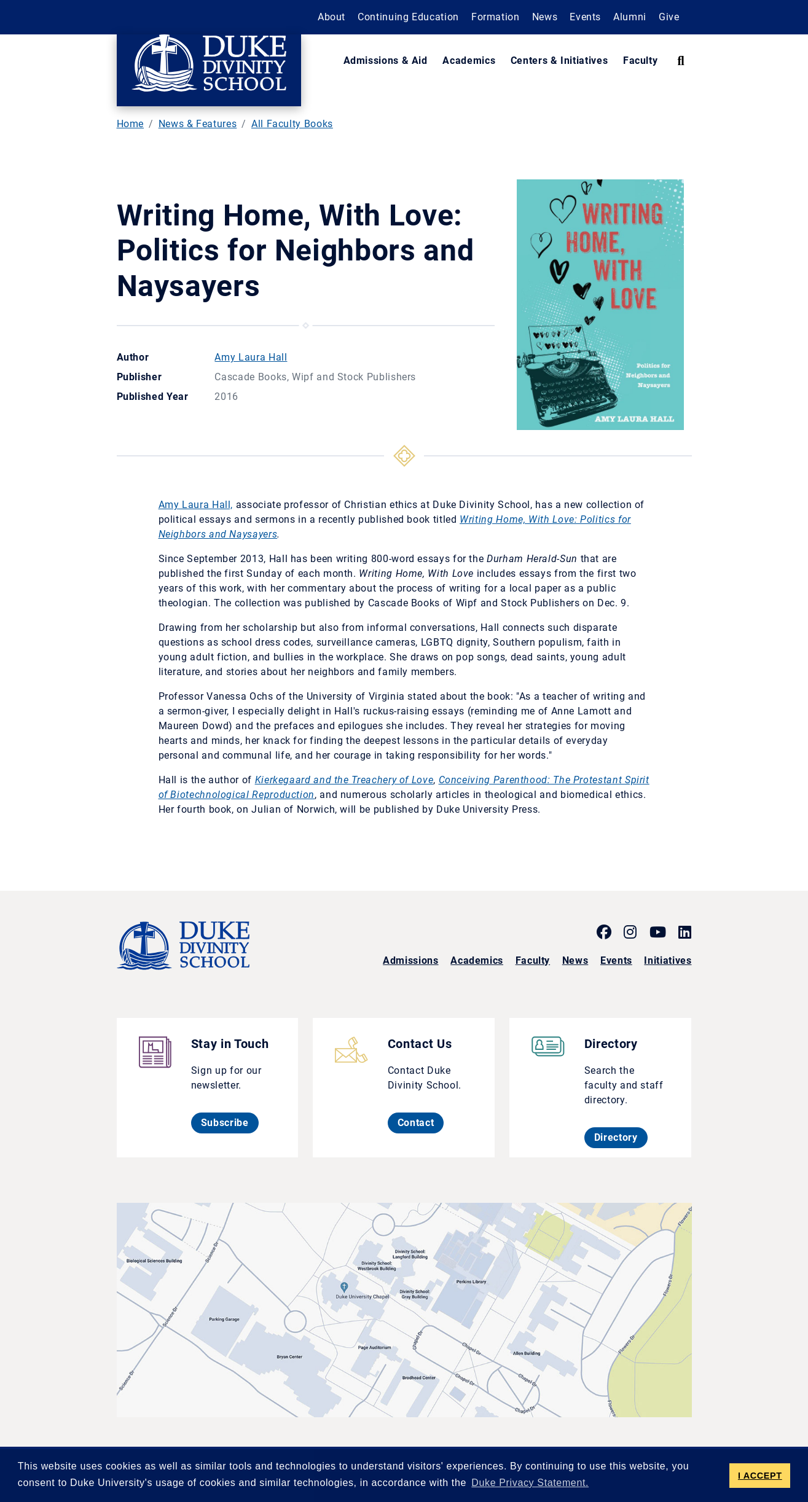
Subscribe (230, 1122)
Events (616, 960)
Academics (476, 960)
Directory (621, 1137)
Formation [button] (495, 17)
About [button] (331, 17)
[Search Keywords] (680, 60)
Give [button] (669, 17)
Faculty (533, 960)
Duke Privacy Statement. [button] (530, 1482)
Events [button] (585, 17)
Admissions (410, 960)
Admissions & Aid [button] (385, 60)
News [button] (545, 17)
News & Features (198, 124)
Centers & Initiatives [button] (559, 60)
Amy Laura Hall (250, 357)
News (575, 960)
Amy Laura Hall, (196, 504)
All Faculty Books (292, 124)
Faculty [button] (640, 60)
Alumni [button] (629, 17)
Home (130, 124)
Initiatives (667, 960)
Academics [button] (468, 60)
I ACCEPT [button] (760, 1475)
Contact (421, 1122)
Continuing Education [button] (408, 17)
